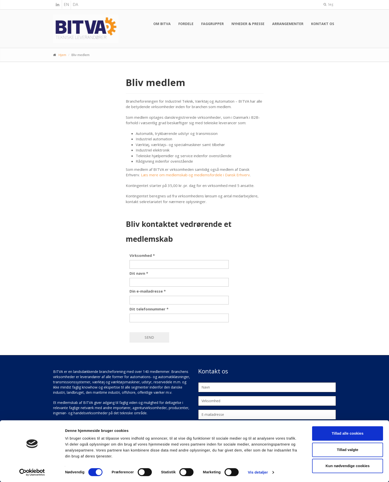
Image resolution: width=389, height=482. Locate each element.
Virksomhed (142, 255)
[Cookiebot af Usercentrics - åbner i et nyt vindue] (32, 472)
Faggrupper (212, 23)
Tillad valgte (347, 450)
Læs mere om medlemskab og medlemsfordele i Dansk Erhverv (195, 174)
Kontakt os (322, 23)
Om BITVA (162, 23)
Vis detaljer (258, 472)
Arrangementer (287, 23)
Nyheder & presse (247, 23)
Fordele (186, 23)
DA (75, 4)
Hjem (62, 55)
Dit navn (139, 273)
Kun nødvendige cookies (347, 466)
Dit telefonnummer (149, 308)
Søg (328, 4)
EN (66, 4)
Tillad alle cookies (347, 433)
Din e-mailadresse (148, 291)
